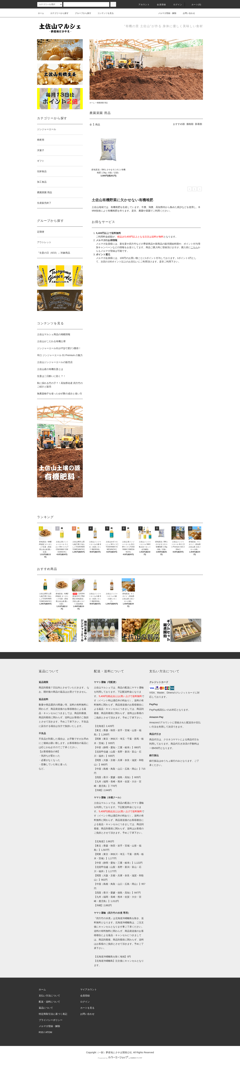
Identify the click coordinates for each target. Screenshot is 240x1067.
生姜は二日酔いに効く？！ (51, 376)
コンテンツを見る (103, 13)
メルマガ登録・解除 (165, 13)
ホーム (41, 13)
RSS (41, 1032)
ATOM (49, 1032)
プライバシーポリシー (50, 1020)
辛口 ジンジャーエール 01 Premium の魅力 (60, 355)
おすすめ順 (179, 124)
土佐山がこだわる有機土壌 (51, 341)
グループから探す (81, 13)
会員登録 (159, 4)
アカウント (142, 4)
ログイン (175, 4)
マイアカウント (88, 989)
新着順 (198, 124)
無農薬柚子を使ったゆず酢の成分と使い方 (59, 393)
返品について (46, 1007)
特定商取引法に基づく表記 (53, 1014)
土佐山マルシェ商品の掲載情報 (53, 334)
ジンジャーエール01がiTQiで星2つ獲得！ (59, 348)
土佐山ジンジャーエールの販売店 (55, 362)
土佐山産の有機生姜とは (50, 369)
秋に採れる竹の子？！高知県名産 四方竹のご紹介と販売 (60, 385)
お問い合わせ (187, 13)
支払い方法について (49, 995)
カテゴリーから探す (57, 13)
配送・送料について (49, 1001)
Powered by (120, 1058)
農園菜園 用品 (102, 103)
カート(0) (194, 4)
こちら (194, 247)
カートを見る (87, 1007)
